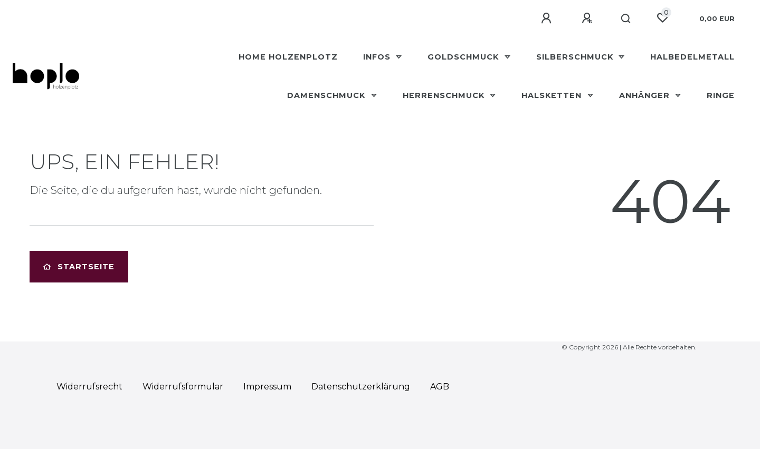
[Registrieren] (588, 18)
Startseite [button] (79, 266)
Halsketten (552, 95)
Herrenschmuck (445, 95)
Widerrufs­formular (182, 387)
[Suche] (626, 19)
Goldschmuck (464, 57)
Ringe (721, 95)
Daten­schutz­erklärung (360, 387)
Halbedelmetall (692, 57)
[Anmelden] (547, 18)
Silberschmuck (576, 57)
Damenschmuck (327, 95)
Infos (378, 57)
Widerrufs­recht (89, 387)
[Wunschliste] (662, 18)
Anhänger (645, 95)
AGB (439, 387)
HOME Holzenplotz (288, 57)
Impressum (267, 387)
